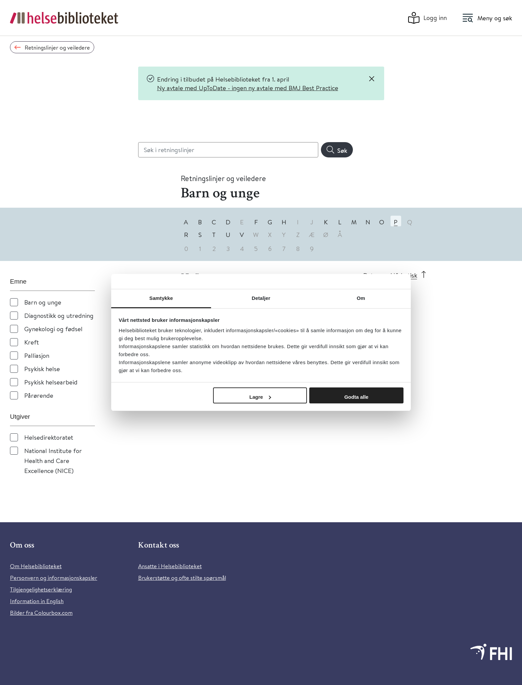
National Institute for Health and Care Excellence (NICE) (53, 460)
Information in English (37, 601)
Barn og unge (42, 302)
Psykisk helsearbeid (51, 382)
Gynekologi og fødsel (53, 329)
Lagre (260, 397)
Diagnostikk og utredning (59, 315)
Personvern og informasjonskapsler (53, 577)
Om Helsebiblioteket (36, 566)
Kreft (31, 342)
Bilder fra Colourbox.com (41, 612)
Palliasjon (36, 355)
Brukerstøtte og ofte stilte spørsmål (182, 577)
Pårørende (38, 395)
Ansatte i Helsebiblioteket (170, 566)
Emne (18, 281)
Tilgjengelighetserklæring (41, 589)
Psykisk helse (42, 368)
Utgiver (20, 416)
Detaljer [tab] (261, 298)
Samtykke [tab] (161, 298)
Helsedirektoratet (48, 437)
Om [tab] (361, 298)
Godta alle (356, 397)
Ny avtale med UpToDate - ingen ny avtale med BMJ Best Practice (247, 88)
